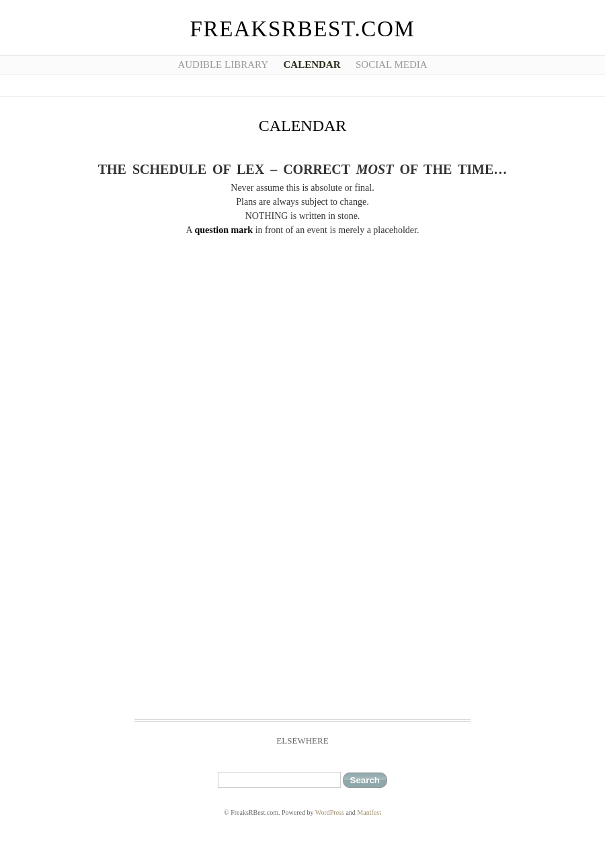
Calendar (312, 64)
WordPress (329, 812)
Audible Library (222, 64)
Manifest (369, 812)
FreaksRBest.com (302, 29)
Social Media (392, 64)
